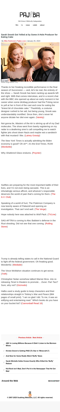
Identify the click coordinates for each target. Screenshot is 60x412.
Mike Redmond (10, 41)
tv (22, 25)
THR (4, 274)
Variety (40, 117)
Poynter (36, 153)
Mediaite (17, 264)
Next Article (37, 337)
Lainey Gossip (32, 135)
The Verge (40, 209)
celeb (35, 25)
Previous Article (24, 337)
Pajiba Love (21, 41)
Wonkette (6, 147)
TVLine (51, 214)
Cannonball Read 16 (32, 303)
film (17, 25)
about (42, 25)
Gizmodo (21, 285)
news (28, 25)
